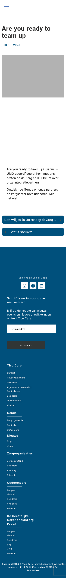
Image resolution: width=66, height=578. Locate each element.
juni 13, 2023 (11, 45)
